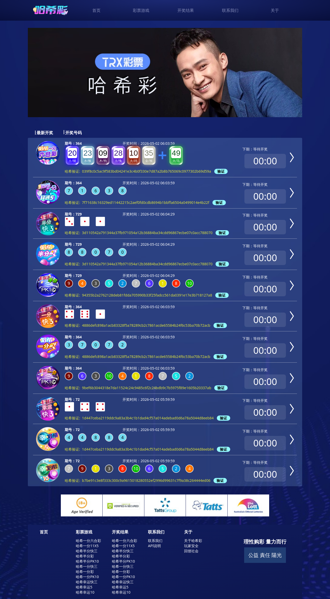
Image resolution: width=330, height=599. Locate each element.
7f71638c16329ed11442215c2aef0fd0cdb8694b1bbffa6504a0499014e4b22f (145, 202)
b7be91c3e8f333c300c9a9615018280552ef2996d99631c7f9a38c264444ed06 (146, 480)
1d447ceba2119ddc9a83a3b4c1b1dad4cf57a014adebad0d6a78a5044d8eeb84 (148, 418)
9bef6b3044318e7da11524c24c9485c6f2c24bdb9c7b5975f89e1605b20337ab (146, 387)
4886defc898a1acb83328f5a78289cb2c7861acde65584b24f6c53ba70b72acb (146, 325)
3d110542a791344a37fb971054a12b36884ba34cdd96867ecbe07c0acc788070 (147, 232)
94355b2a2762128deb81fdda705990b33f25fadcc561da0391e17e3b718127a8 (147, 295)
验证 (221, 171)
